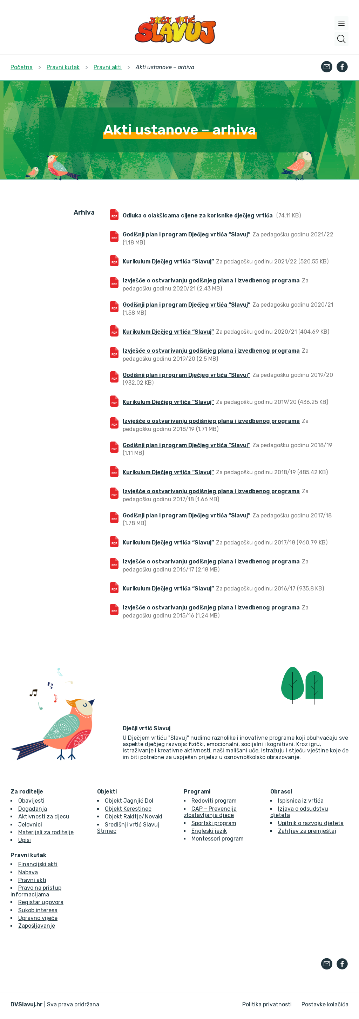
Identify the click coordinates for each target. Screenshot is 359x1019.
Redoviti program (214, 800)
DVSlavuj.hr (27, 1004)
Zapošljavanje (36, 925)
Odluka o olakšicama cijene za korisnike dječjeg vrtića (198, 215)
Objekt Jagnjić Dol (129, 800)
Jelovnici (30, 824)
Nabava (28, 872)
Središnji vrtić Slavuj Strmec (128, 827)
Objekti (107, 792)
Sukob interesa (37, 910)
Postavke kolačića (325, 1004)
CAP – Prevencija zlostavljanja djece (210, 811)
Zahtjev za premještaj (307, 831)
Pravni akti (32, 880)
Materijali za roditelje (46, 832)
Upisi (24, 840)
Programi (197, 792)
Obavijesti (31, 800)
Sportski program (213, 823)
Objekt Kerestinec (128, 808)
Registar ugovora (40, 902)
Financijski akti (37, 864)
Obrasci (281, 792)
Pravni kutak (28, 855)
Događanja (32, 808)
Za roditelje (27, 792)
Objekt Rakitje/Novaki (133, 816)
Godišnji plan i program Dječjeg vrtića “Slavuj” (186, 234)
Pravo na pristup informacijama (36, 890)
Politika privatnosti (267, 1004)
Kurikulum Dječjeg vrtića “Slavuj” (168, 261)
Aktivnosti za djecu (43, 816)
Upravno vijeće (37, 918)
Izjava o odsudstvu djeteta (299, 811)
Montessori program (217, 838)
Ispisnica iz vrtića (301, 800)
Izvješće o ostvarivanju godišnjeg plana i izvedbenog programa (211, 280)
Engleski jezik (209, 831)
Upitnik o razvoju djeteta (311, 823)
